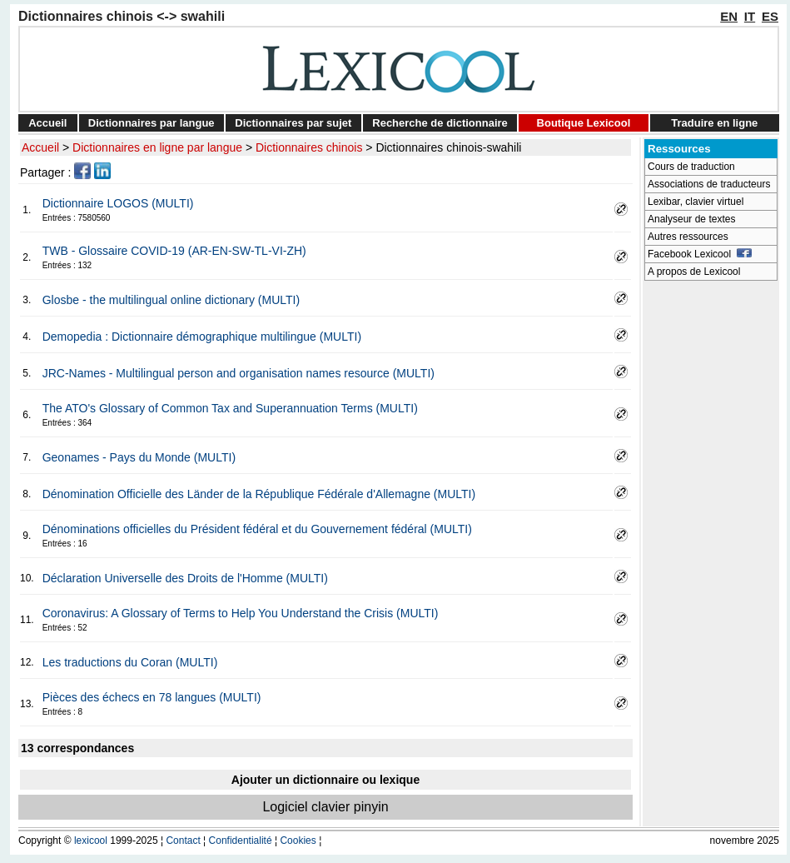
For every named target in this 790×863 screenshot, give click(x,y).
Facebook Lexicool (700, 254)
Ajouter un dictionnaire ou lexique (325, 779)
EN (729, 16)
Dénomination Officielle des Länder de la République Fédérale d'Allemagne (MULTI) (258, 494)
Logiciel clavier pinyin (325, 807)
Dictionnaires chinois (309, 147)
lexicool (90, 840)
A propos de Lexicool (694, 271)
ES (770, 16)
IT (749, 16)
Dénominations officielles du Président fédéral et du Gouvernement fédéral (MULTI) (257, 529)
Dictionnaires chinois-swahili (448, 147)
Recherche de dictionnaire (440, 123)
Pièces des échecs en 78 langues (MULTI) (151, 697)
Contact (183, 840)
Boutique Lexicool (584, 123)
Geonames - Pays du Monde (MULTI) (139, 457)
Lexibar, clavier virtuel (695, 201)
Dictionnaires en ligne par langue (157, 147)
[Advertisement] (711, 538)
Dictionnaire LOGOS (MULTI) (118, 203)
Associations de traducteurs (709, 184)
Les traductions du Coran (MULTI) (130, 662)
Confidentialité (240, 840)
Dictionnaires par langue (151, 123)
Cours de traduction (691, 166)
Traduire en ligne (714, 123)
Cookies (298, 840)
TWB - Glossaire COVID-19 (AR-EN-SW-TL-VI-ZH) (174, 250)
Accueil (47, 123)
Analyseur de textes (691, 219)
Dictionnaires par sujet (293, 123)
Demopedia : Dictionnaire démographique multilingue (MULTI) (201, 336)
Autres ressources (688, 236)
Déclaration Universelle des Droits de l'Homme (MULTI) (185, 578)
